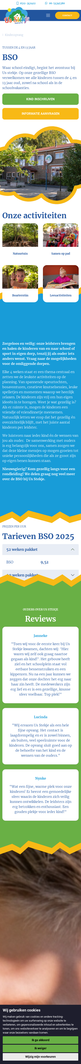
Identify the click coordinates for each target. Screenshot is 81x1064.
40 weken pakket (22, 575)
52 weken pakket (21, 549)
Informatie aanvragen (41, 114)
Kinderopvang (14, 35)
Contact (67, 15)
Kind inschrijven (40, 99)
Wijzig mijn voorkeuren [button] (40, 1056)
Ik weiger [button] (40, 1048)
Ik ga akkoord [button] (40, 1040)
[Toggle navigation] (48, 15)
